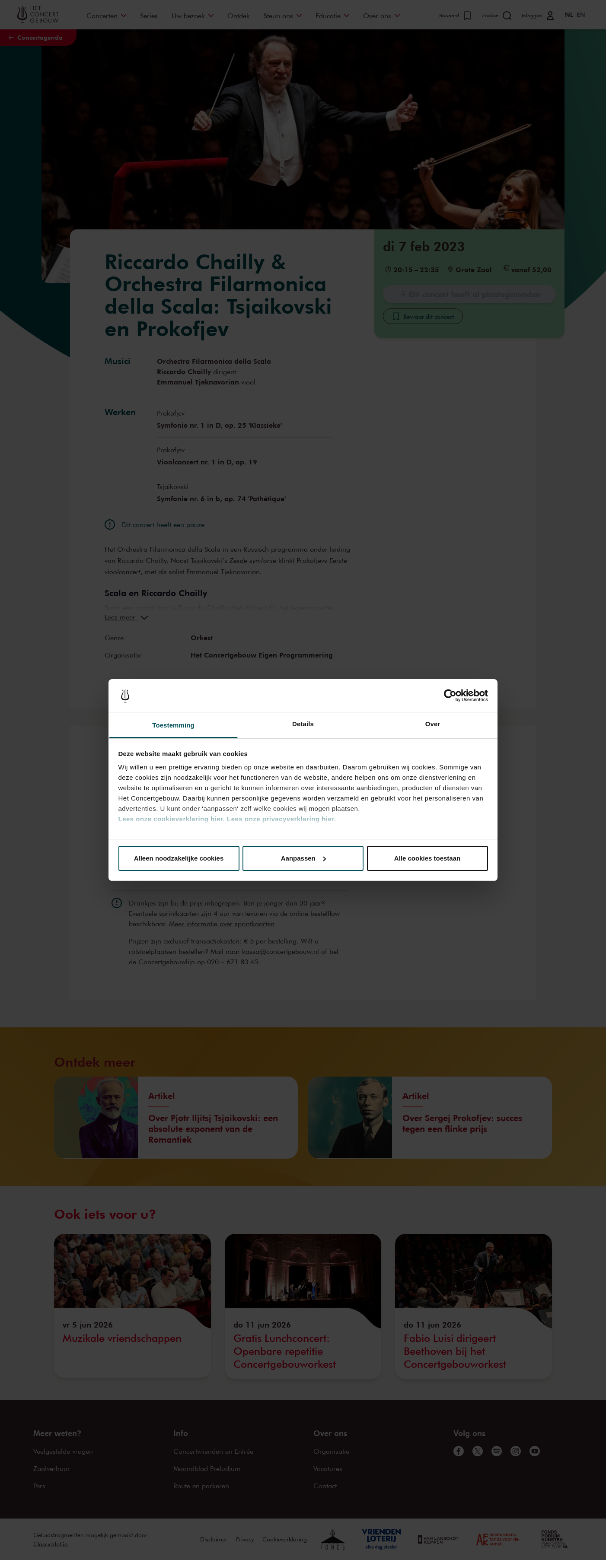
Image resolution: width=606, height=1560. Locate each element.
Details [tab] (303, 724)
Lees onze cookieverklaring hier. (171, 819)
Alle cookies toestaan (427, 858)
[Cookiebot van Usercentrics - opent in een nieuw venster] (450, 695)
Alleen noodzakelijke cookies (179, 858)
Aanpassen (303, 858)
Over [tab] (432, 724)
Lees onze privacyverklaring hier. (281, 819)
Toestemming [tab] (173, 725)
